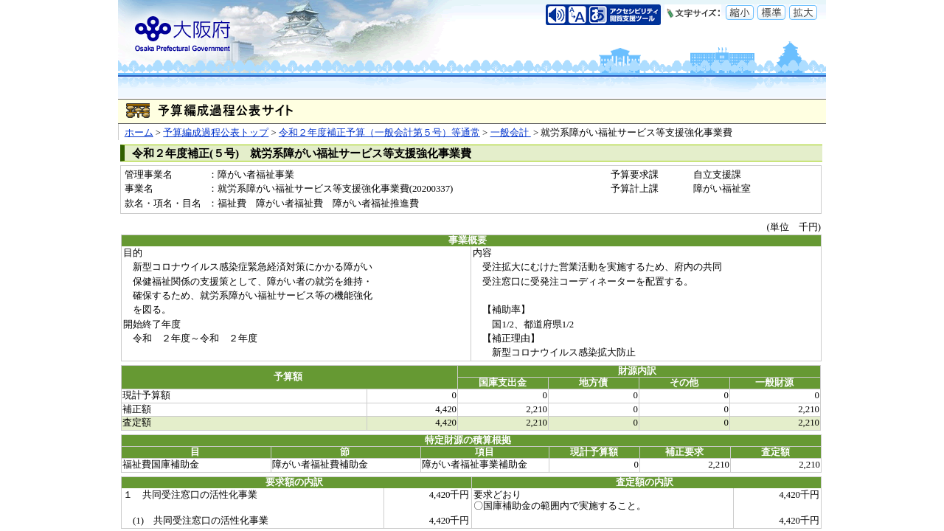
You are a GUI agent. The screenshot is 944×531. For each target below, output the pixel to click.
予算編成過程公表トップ (215, 133)
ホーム (139, 133)
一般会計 (510, 133)
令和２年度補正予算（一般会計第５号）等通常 (379, 133)
